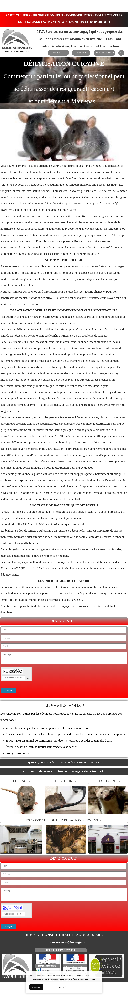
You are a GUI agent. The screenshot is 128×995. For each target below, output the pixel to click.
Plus (121, 53)
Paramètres (64, 987)
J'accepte (36, 987)
